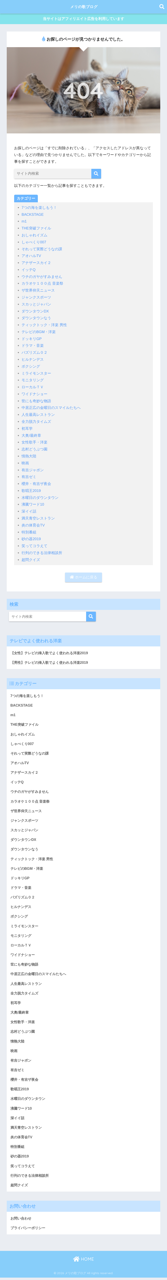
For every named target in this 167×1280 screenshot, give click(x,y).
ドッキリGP (32, 338)
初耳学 (27, 426)
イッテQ (28, 269)
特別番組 (29, 528)
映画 (25, 460)
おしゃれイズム (34, 236)
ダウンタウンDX (35, 310)
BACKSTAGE (33, 215)
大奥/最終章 (31, 433)
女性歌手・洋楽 (34, 440)
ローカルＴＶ (33, 385)
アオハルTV (31, 256)
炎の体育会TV (33, 522)
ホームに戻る (83, 573)
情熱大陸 (29, 453)
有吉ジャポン (33, 467)
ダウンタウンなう (36, 317)
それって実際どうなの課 (42, 249)
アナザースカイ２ (36, 263)
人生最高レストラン (38, 412)
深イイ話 (29, 508)
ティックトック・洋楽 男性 (44, 324)
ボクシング (31, 365)
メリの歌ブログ (84, 6)
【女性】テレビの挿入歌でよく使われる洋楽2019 (51, 649)
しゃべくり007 (34, 242)
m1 (24, 222)
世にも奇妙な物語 (36, 399)
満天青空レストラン (38, 515)
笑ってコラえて (34, 542)
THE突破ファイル (36, 229)
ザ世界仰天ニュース (38, 290)
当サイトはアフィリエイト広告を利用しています (83, 19)
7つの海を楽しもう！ (39, 208)
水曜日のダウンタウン (40, 494)
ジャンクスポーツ (36, 297)
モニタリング (33, 379)
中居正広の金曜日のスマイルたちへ (51, 406)
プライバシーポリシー (28, 1230)
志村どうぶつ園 (34, 447)
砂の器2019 (31, 535)
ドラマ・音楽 (33, 344)
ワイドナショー (34, 392)
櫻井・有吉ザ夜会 (36, 481)
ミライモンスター (36, 372)
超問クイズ (31, 555)
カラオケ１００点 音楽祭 (42, 283)
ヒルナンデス (33, 358)
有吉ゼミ (29, 474)
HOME (83, 1261)
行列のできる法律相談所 (42, 549)
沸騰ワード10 (33, 501)
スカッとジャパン (36, 304)
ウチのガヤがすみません (42, 276)
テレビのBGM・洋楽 (39, 331)
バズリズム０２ (34, 351)
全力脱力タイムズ (36, 419)
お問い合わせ (21, 1221)
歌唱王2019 (31, 487)
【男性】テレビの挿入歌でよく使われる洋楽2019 (51, 658)
